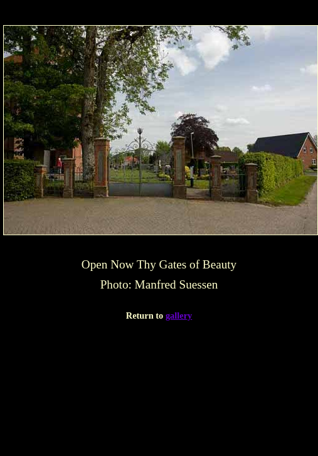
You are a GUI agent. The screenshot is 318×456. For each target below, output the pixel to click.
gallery (179, 315)
